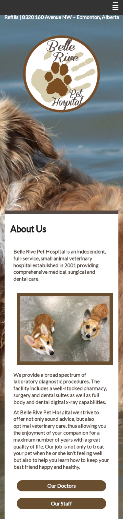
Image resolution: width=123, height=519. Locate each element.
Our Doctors (61, 485)
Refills (11, 17)
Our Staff (61, 503)
